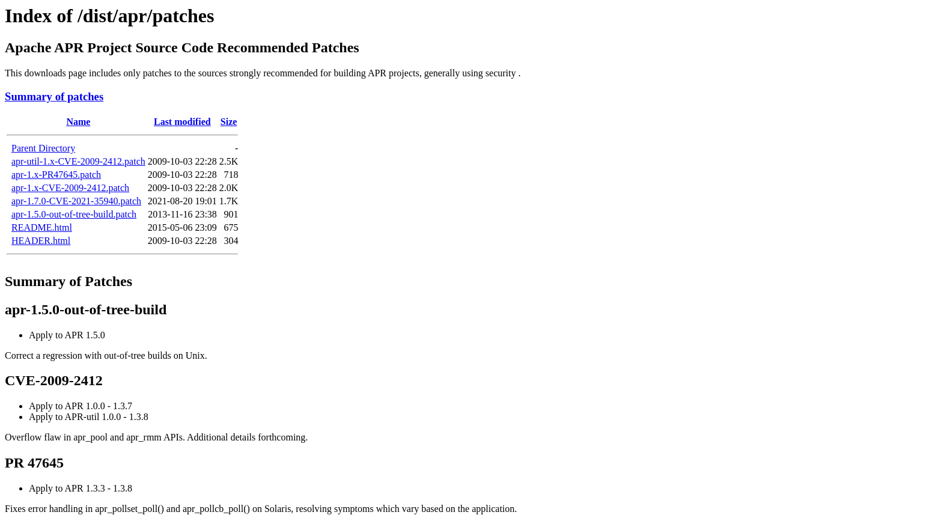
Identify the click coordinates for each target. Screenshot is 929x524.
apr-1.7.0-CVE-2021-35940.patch (76, 201)
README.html (41, 227)
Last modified (182, 122)
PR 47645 (34, 463)
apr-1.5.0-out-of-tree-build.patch (73, 214)
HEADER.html (40, 241)
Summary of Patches (68, 281)
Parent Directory (43, 148)
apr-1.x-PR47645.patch (56, 174)
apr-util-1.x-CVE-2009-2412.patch (78, 161)
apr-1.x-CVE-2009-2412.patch (70, 188)
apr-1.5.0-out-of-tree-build (85, 309)
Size (229, 122)
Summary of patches (54, 96)
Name (78, 122)
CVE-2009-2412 (54, 380)
